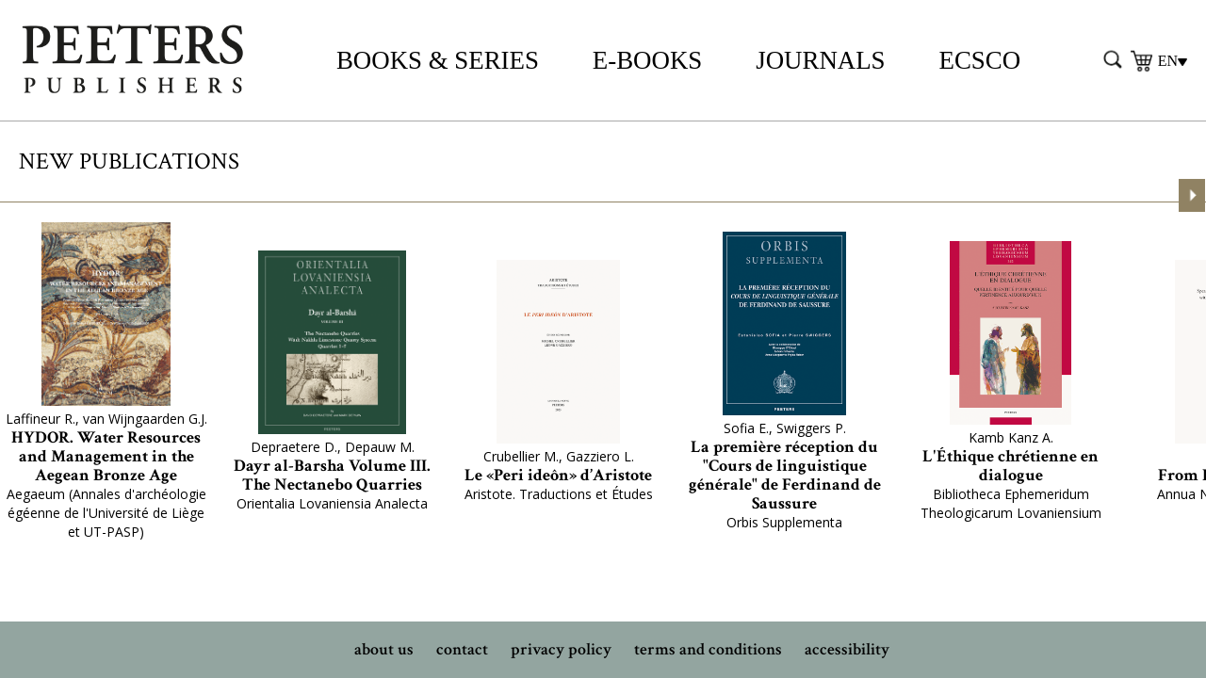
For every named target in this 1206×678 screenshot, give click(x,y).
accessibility (847, 649)
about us (384, 649)
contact (462, 649)
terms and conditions (708, 649)
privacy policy (561, 649)
